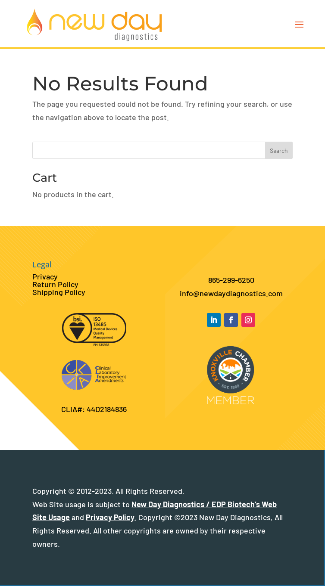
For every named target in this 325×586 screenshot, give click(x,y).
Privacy (45, 276)
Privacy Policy (110, 517)
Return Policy (55, 284)
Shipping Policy (58, 292)
